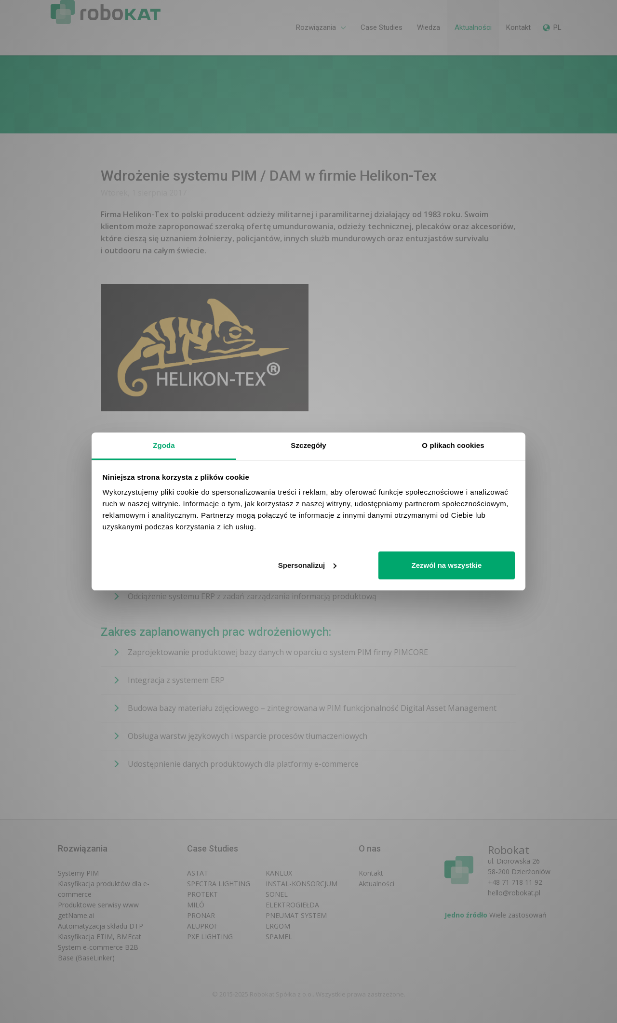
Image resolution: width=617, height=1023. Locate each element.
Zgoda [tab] (164, 445)
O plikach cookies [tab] (453, 445)
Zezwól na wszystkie (446, 565)
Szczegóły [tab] (308, 445)
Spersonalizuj (307, 565)
